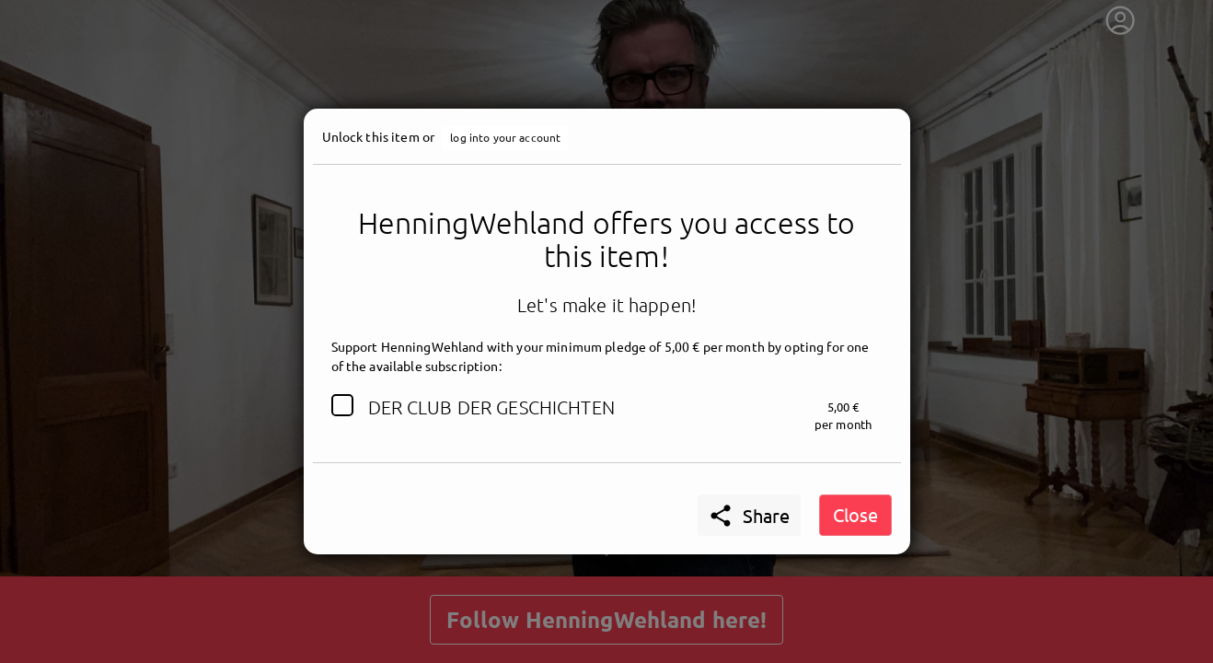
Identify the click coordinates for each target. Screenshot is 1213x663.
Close (855, 514)
